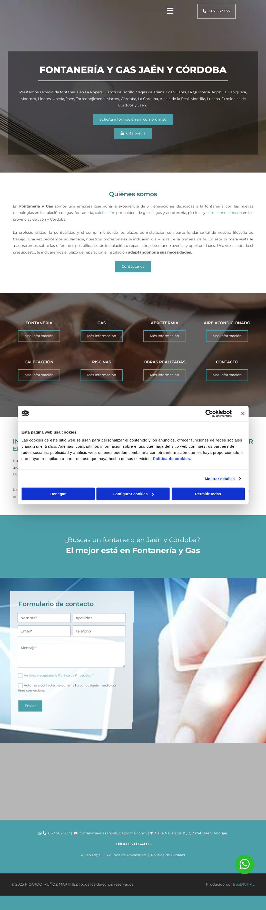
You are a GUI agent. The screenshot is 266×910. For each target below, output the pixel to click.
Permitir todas (208, 494)
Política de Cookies (168, 858)
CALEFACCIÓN (39, 370)
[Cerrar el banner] (243, 413)
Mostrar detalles (220, 478)
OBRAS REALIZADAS (164, 370)
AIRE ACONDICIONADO (227, 331)
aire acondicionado (225, 212)
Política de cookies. (172, 458)
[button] (216, 11)
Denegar (58, 494)
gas (158, 212)
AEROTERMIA (164, 331)
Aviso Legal (91, 858)
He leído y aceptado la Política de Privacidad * (56, 662)
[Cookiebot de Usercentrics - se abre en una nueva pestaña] (209, 413)
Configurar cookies (133, 494)
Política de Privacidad (126, 858)
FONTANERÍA (39, 331)
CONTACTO (227, 370)
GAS (101, 331)
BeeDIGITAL (243, 888)
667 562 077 (59, 836)
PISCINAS (101, 370)
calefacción (105, 212)
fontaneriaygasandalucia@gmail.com (114, 836)
